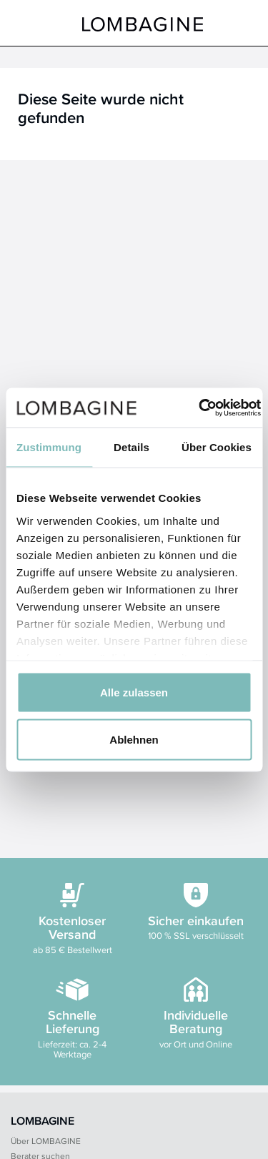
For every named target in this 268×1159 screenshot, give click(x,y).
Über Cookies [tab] (217, 447)
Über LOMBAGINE (46, 1141)
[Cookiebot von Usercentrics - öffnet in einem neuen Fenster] (199, 407)
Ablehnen (133, 739)
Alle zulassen (134, 692)
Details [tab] (131, 447)
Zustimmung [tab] (48, 447)
